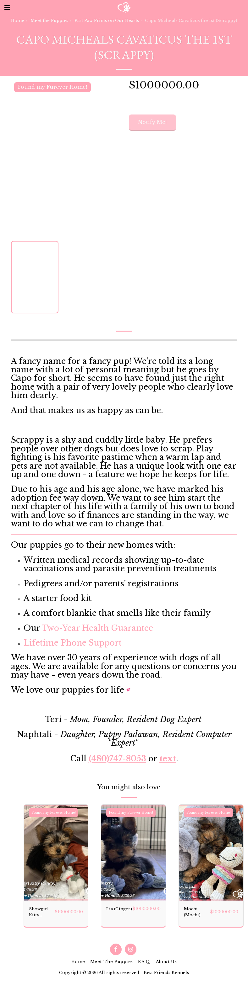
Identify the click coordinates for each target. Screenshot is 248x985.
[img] (56, 853)
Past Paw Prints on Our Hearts (106, 20)
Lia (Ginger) (119, 909)
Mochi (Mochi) (192, 912)
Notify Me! (152, 122)
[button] (7, 7)
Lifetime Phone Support (73, 643)
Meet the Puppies (49, 20)
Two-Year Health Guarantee (97, 628)
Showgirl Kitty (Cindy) (39, 912)
